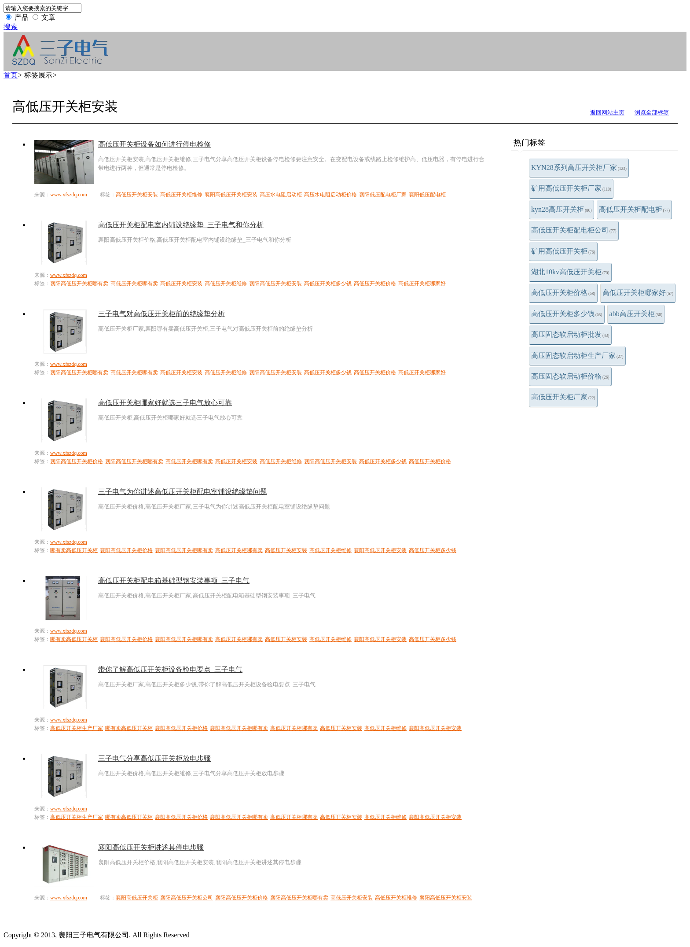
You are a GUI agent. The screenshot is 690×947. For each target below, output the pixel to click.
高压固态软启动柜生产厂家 (577, 355)
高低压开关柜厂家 (563, 397)
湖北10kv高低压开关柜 (570, 272)
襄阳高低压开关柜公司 (186, 898)
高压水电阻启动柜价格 (330, 195)
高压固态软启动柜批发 (570, 334)
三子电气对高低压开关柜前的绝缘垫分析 (161, 313)
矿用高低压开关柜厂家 (571, 188)
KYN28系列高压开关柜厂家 (579, 167)
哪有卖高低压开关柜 (74, 550)
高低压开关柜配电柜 (634, 209)
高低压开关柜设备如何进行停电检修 (154, 144)
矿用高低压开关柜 (563, 251)
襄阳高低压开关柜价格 (76, 461)
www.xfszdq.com (68, 195)
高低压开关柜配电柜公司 (574, 230)
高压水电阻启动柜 (281, 195)
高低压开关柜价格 (563, 292)
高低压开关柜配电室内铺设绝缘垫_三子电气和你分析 (181, 224)
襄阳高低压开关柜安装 (231, 195)
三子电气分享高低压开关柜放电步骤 (154, 758)
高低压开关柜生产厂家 (76, 728)
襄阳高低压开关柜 (137, 898)
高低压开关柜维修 (181, 195)
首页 (11, 75)
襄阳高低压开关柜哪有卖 (79, 283)
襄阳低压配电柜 (427, 195)
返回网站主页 (607, 112)
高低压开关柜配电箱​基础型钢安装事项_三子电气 (174, 580)
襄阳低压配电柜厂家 (383, 195)
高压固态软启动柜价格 (570, 376)
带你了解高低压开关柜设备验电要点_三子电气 (170, 669)
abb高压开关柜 (636, 313)
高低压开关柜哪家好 (638, 292)
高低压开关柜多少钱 (566, 313)
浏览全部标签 (652, 112)
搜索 (11, 26)
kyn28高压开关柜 (561, 209)
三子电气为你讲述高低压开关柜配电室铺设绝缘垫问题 (182, 491)
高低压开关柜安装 (137, 195)
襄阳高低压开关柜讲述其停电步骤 (151, 847)
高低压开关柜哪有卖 (134, 283)
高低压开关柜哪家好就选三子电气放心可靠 (165, 402)
